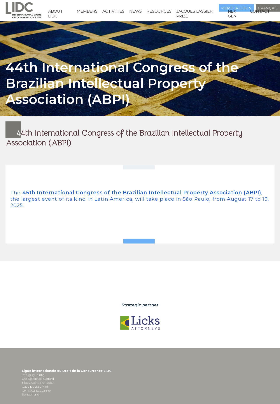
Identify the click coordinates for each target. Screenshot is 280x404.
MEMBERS (87, 11)
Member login (236, 8)
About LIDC (55, 14)
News (135, 11)
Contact (260, 11)
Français (268, 8)
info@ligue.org (33, 375)
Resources (159, 11)
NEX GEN (232, 14)
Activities (113, 11)
